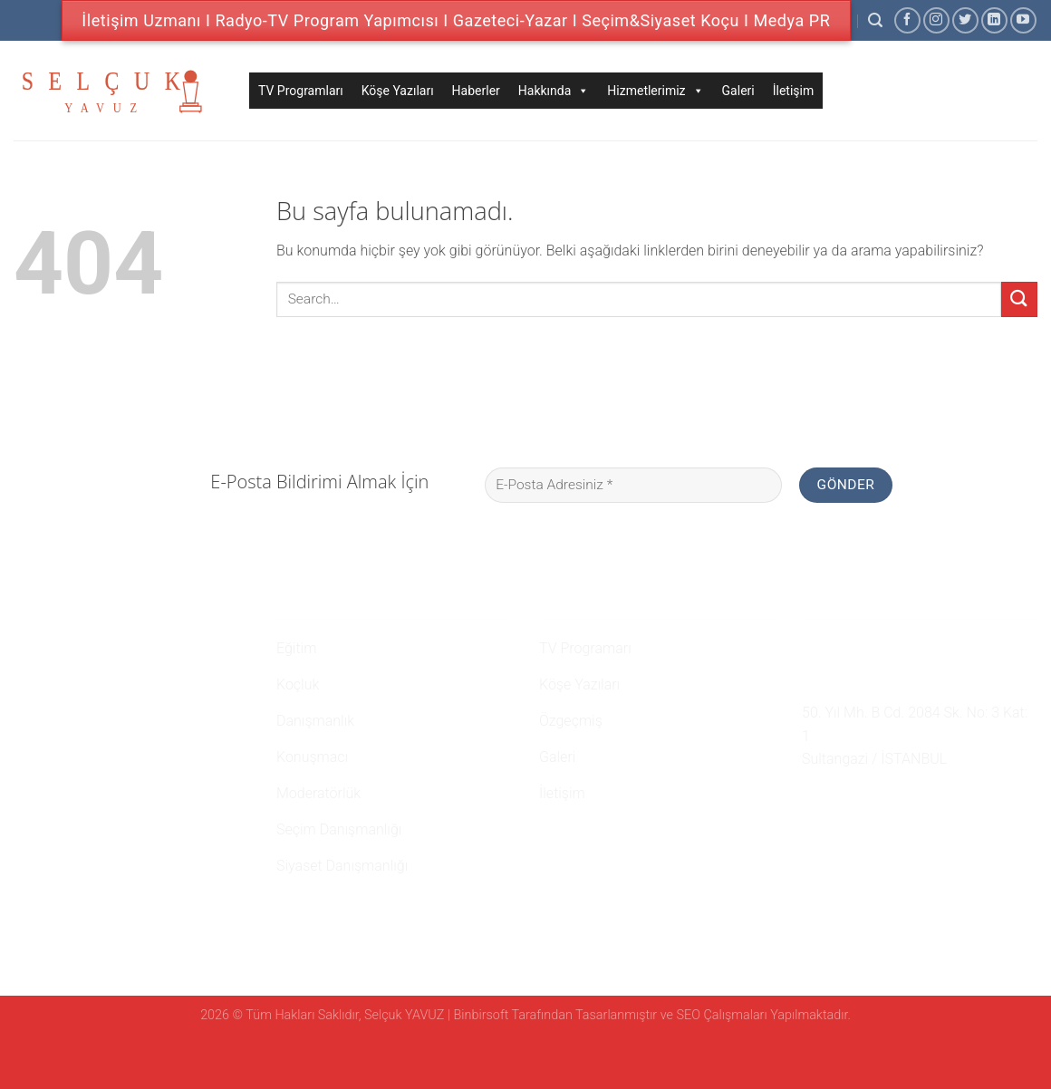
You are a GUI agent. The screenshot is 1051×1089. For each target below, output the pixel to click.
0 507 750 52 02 (861, 646)
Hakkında (554, 90)
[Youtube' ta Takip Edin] (1023, 20)
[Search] (875, 20)
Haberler (476, 90)
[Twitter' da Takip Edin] (965, 20)
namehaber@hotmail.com (897, 679)
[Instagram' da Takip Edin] (936, 20)
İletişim (794, 90)
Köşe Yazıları (398, 90)
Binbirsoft (481, 1015)
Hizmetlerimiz (655, 90)
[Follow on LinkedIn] (994, 20)
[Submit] (1019, 299)
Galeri (738, 90)
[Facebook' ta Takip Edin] (907, 20)
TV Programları (300, 90)
